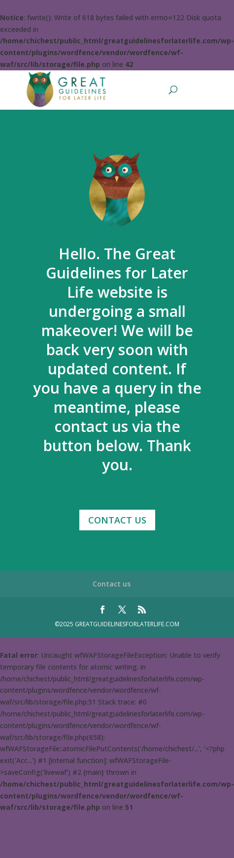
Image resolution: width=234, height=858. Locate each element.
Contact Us (117, 520)
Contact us (112, 583)
